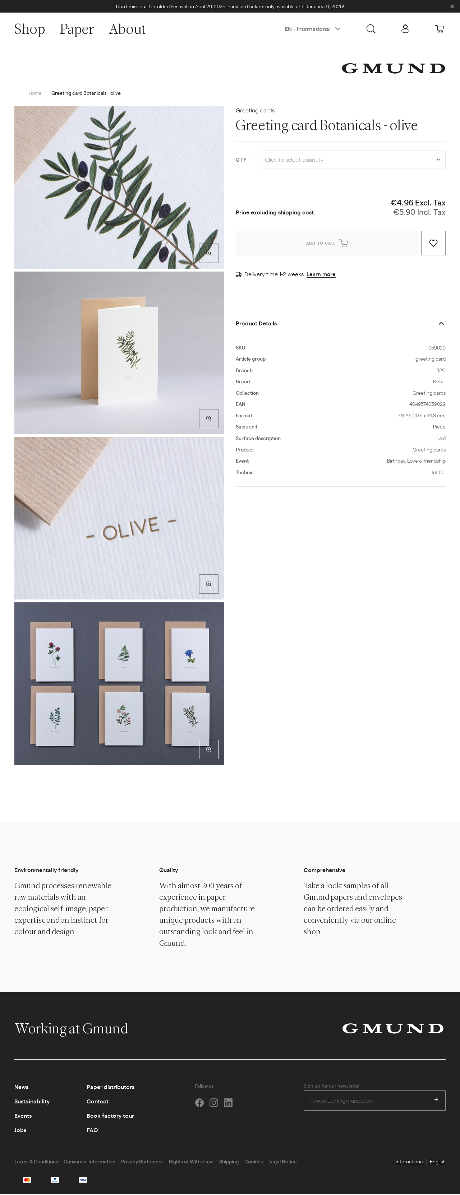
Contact (98, 1101)
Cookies (253, 1161)
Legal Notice (282, 1161)
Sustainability (32, 1101)
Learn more (322, 274)
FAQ (92, 1130)
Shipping (229, 1161)
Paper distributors (110, 1087)
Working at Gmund (78, 1028)
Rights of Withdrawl (191, 1161)
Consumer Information (89, 1161)
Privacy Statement (142, 1161)
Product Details (256, 323)
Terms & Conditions (36, 1161)
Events (23, 1116)
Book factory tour (110, 1116)
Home (35, 93)
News (21, 1087)
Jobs (20, 1130)
